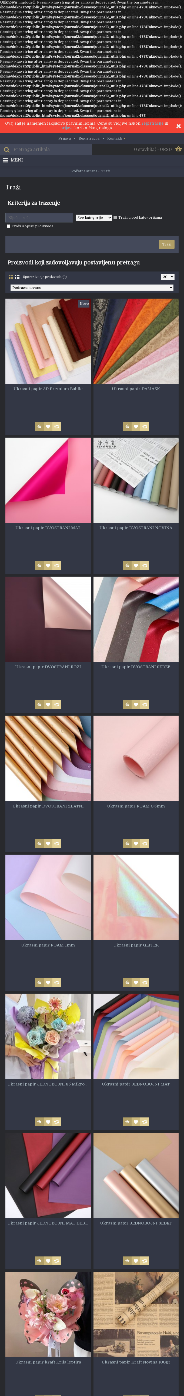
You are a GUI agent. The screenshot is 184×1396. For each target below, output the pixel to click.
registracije (152, 123)
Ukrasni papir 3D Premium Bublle (48, 388)
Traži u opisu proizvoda (30, 226)
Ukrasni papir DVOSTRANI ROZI (48, 666)
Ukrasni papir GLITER (136, 945)
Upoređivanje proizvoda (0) (45, 277)
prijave (67, 128)
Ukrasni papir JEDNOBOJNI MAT (136, 1084)
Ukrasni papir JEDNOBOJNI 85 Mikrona (48, 1084)
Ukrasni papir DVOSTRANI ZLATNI (48, 806)
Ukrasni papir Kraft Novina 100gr (136, 1362)
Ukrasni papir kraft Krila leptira (48, 1362)
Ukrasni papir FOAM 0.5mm (136, 806)
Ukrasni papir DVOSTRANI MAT (48, 527)
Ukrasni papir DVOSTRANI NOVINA (135, 527)
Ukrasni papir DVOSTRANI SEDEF (135, 666)
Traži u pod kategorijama (137, 217)
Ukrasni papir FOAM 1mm (48, 945)
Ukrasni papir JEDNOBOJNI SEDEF (136, 1223)
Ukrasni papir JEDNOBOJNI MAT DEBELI (49, 1223)
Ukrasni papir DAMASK (136, 388)
